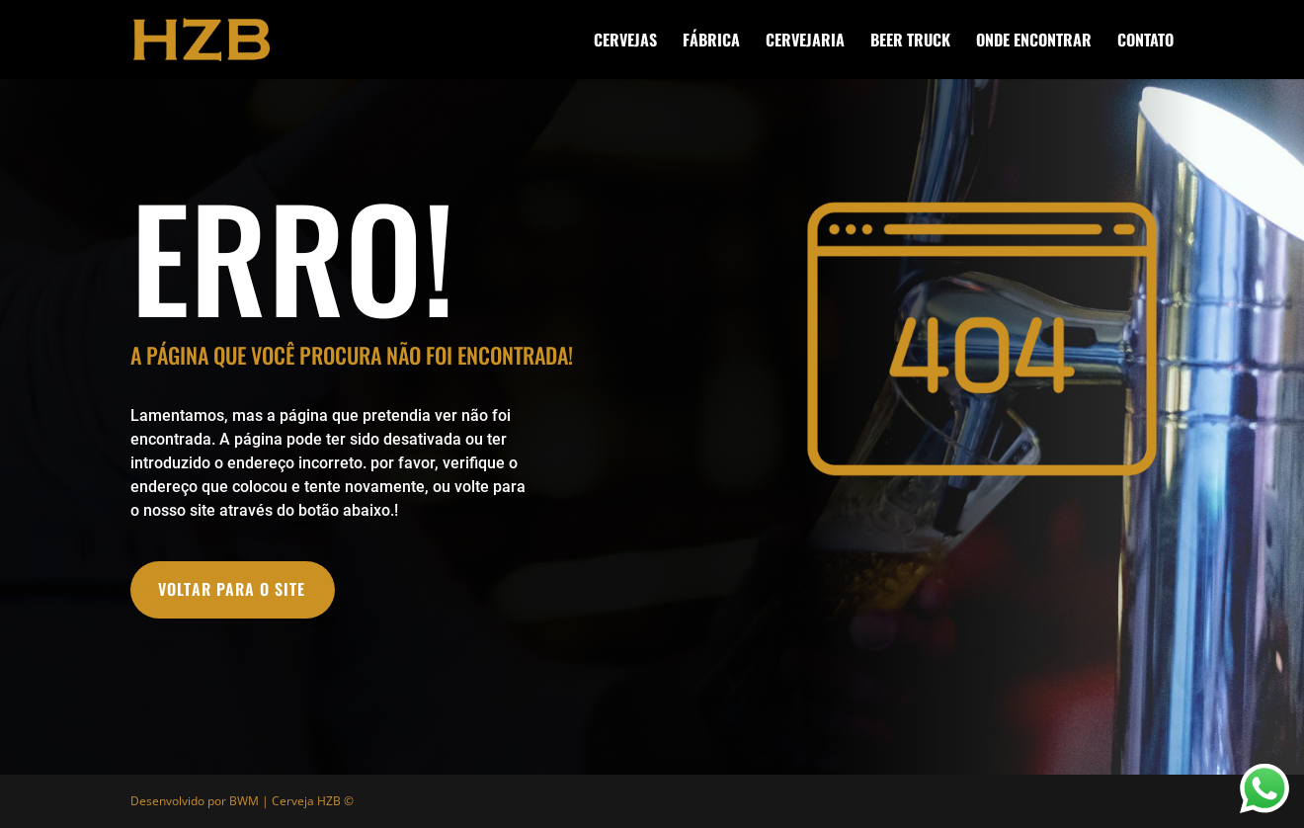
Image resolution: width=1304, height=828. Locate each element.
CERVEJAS (625, 42)
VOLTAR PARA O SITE (231, 589)
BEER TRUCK (910, 42)
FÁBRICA (711, 42)
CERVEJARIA (805, 42)
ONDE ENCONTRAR (1034, 42)
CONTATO (1145, 42)
